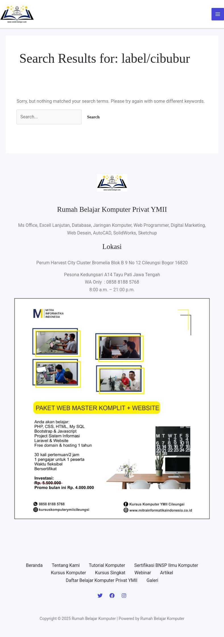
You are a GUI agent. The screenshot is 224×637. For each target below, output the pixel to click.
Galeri (152, 580)
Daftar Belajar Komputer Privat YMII (101, 580)
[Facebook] (112, 595)
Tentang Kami (66, 565)
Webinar (142, 572)
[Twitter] (100, 595)
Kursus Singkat (110, 572)
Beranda (34, 565)
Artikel (166, 572)
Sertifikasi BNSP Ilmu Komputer (166, 565)
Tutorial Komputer (107, 565)
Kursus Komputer (68, 572)
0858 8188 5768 (122, 282)
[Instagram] (123, 595)
